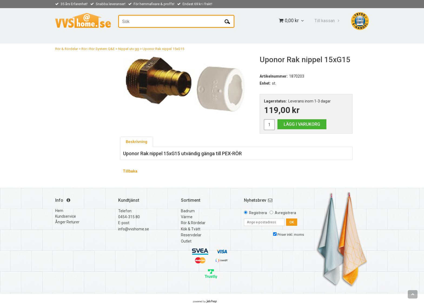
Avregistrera (285, 213)
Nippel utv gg (128, 49)
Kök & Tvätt (190, 229)
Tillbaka (130, 171)
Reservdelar (191, 235)
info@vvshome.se (133, 229)
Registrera (258, 213)
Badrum (188, 211)
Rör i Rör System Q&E (98, 49)
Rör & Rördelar (66, 49)
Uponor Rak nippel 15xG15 (163, 49)
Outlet (186, 241)
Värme (187, 217)
